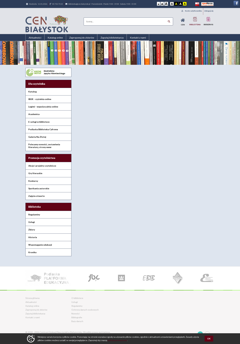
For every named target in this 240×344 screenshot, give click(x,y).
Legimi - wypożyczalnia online (43, 106)
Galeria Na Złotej (37, 137)
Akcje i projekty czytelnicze (42, 165)
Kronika (32, 252)
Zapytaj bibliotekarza (112, 37)
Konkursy (33, 181)
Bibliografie (76, 317)
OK (209, 338)
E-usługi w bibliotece (39, 121)
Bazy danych (77, 321)
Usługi (31, 222)
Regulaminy (34, 214)
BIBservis (208, 21)
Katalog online (55, 37)
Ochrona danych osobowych (85, 309)
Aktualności (35, 37)
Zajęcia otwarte (36, 196)
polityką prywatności (117, 340)
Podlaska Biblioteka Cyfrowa (43, 129)
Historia (32, 237)
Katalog (32, 91)
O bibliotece (77, 298)
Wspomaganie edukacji (40, 244)
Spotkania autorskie (38, 188)
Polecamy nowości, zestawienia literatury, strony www (44, 145)
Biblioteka (195, 21)
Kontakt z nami (138, 37)
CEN (183, 22)
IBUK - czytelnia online (39, 99)
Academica (34, 114)
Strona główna (32, 298)
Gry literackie (35, 173)
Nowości (75, 313)
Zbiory (31, 229)
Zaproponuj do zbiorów (81, 37)
